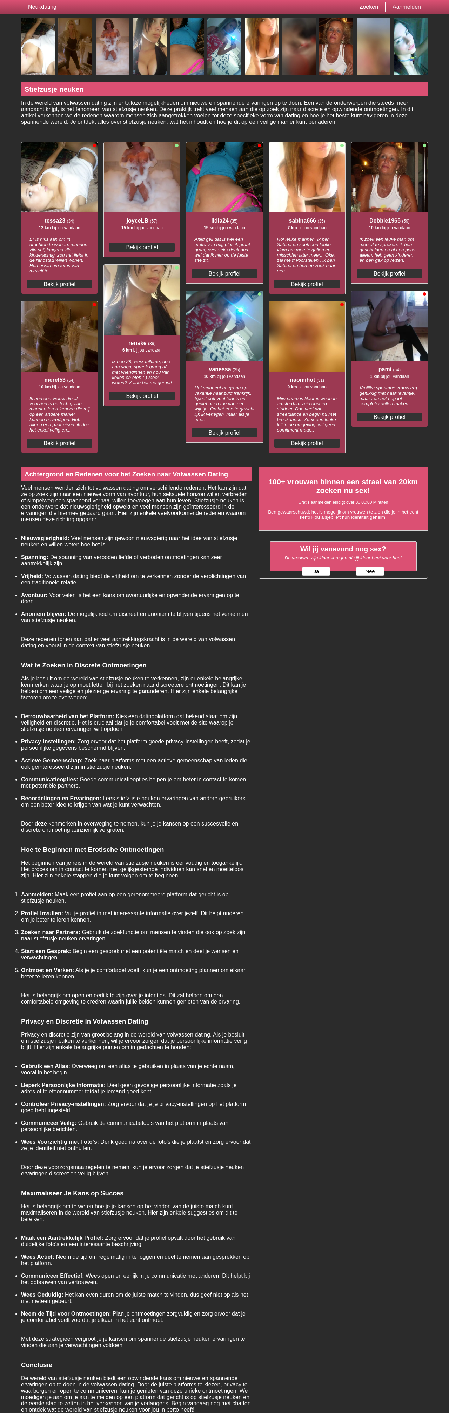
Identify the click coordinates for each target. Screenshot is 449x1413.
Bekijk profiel (59, 284)
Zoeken (369, 7)
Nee (370, 571)
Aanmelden (407, 7)
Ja (316, 571)
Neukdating (42, 7)
